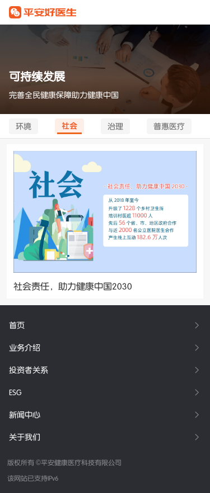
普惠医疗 (169, 126)
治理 (115, 126)
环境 (23, 126)
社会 (69, 126)
